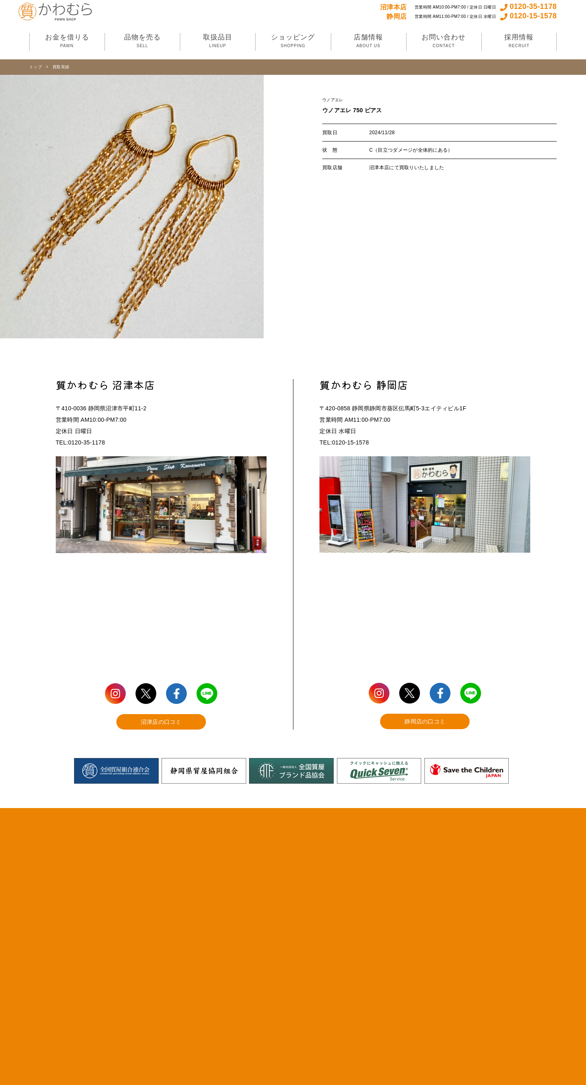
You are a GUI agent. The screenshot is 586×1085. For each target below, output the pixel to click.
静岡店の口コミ (425, 721)
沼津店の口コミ (161, 722)
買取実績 (60, 67)
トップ (35, 67)
